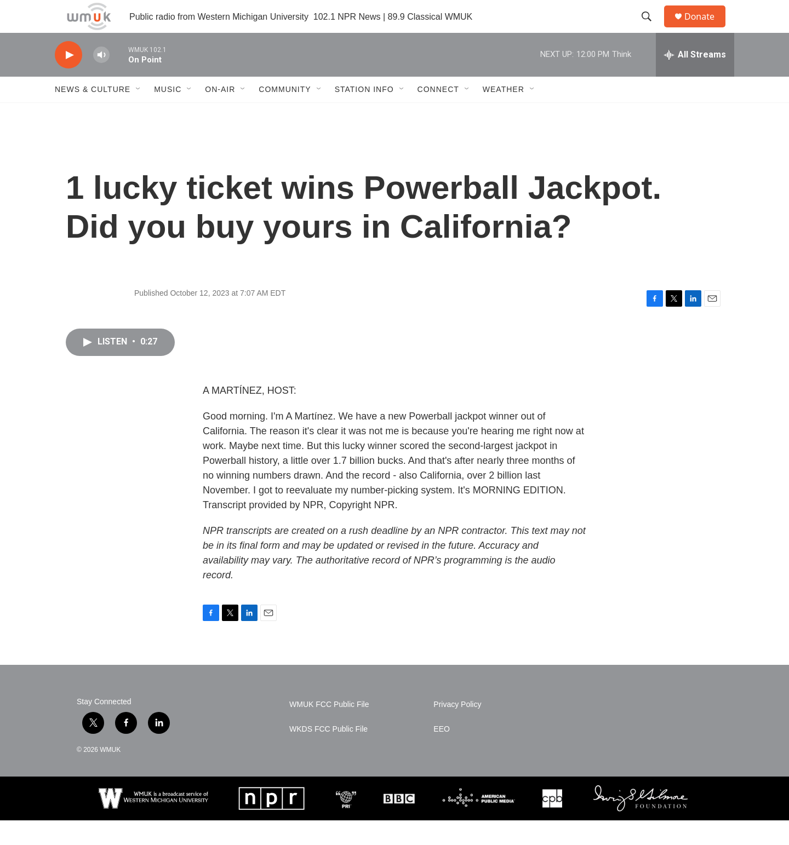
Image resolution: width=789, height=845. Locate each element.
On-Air (220, 114)
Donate (706, 29)
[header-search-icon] (651, 29)
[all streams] (695, 79)
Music (167, 114)
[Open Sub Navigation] (138, 114)
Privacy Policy (457, 729)
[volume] (101, 79)
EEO (441, 754)
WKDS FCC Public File (328, 754)
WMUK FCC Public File (329, 729)
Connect (438, 114)
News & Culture (92, 114)
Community (285, 114)
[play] (68, 79)
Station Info (364, 114)
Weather (503, 114)
